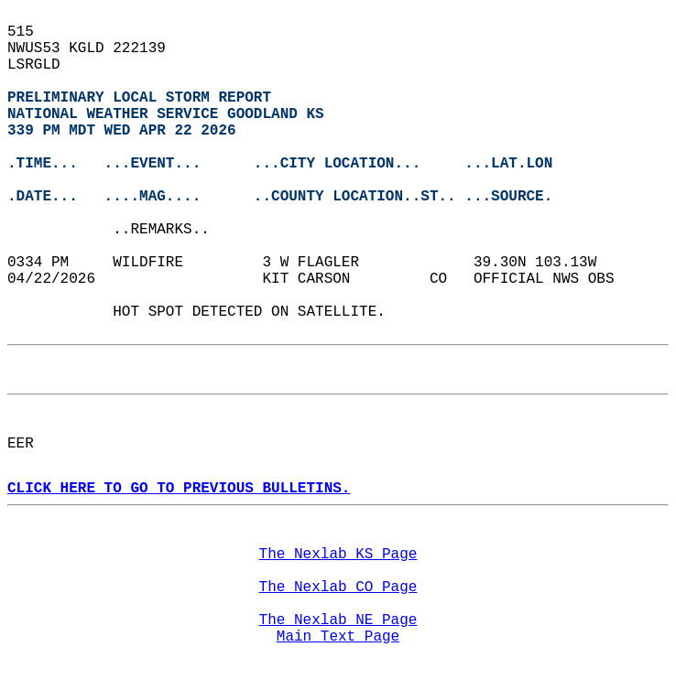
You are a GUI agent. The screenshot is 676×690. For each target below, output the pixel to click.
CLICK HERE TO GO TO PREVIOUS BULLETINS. (178, 488)
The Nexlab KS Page (338, 554)
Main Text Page (338, 637)
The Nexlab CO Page (338, 587)
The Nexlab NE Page (338, 620)
